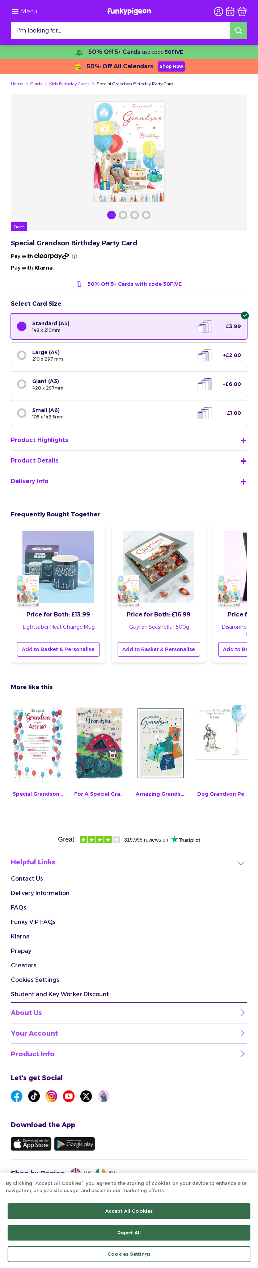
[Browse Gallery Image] (111, 215)
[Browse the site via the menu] (24, 11)
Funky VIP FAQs (33, 922)
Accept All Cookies (129, 1211)
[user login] (218, 12)
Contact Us (27, 878)
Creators (24, 965)
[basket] (242, 12)
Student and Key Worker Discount (60, 994)
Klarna (20, 936)
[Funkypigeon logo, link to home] (129, 11)
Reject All (129, 1232)
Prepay (21, 950)
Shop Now (171, 66)
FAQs (18, 907)
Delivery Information (40, 893)
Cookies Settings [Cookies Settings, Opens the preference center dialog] (129, 1254)
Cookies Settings (35, 979)
